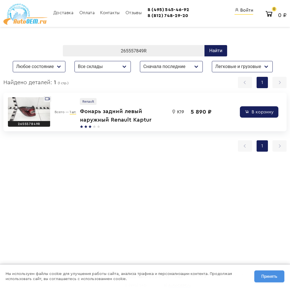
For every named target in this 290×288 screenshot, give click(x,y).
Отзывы (133, 12)
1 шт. (73, 112)
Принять (269, 276)
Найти (215, 50)
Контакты (110, 12)
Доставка (64, 12)
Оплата (87, 12)
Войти (243, 10)
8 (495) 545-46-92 (168, 9)
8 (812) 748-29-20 (168, 15)
